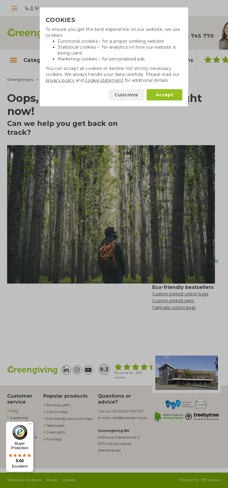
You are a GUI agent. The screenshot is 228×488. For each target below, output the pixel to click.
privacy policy (60, 80)
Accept (164, 94)
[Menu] (30, 425)
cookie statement (104, 80)
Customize (126, 94)
